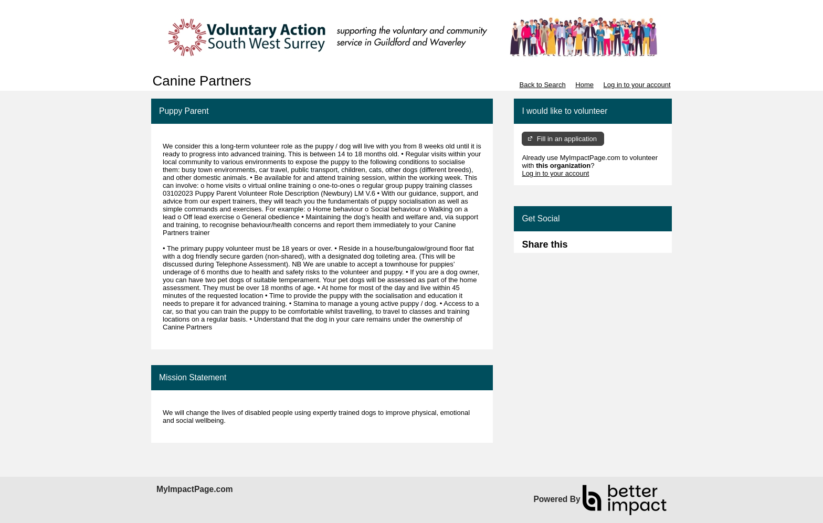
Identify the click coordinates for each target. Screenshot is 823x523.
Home (584, 85)
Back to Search (542, 85)
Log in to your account (637, 85)
